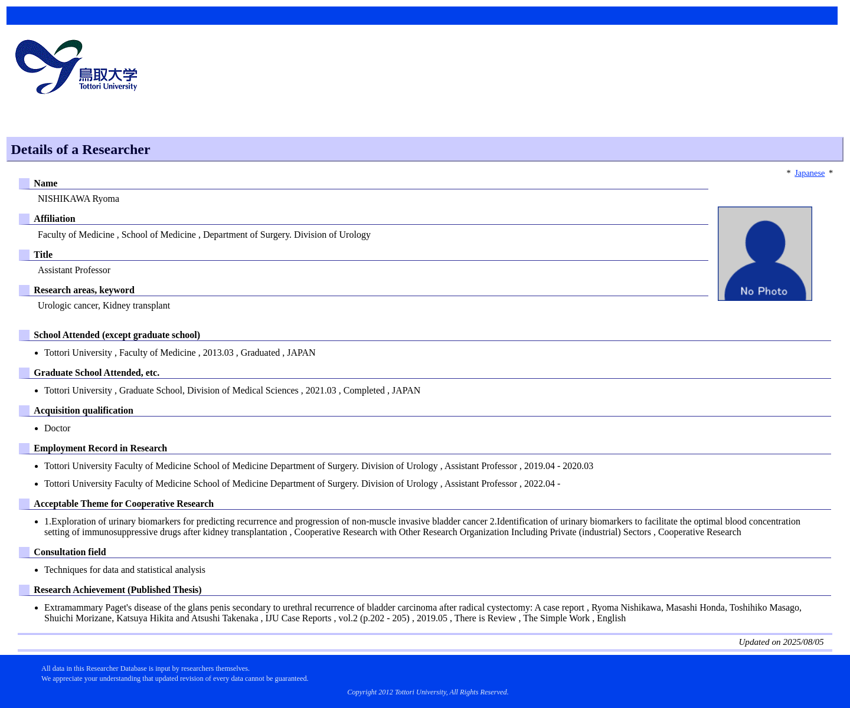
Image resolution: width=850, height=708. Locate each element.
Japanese (810, 173)
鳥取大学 (79, 68)
